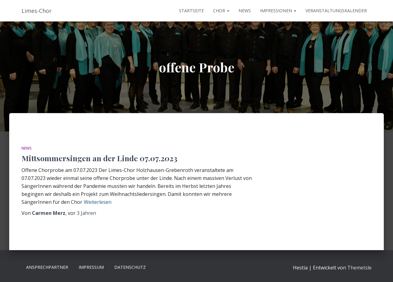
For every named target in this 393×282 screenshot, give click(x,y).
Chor (221, 10)
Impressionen (278, 10)
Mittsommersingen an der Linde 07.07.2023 (99, 158)
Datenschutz (130, 267)
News (245, 10)
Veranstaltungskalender (336, 10)
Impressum (91, 267)
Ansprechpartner (47, 267)
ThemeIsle (359, 267)
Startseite (191, 10)
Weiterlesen (97, 202)
